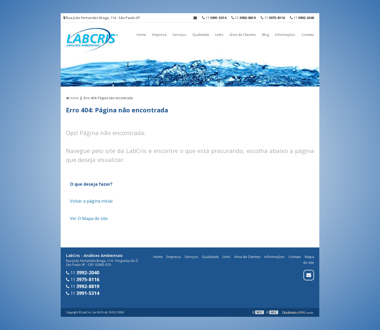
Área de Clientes (243, 34)
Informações (285, 34)
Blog (265, 34)
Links (219, 34)
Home (141, 34)
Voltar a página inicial (91, 201)
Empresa (159, 34)
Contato (307, 34)
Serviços (179, 34)
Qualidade (200, 34)
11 (302, 17)
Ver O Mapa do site (89, 218)
